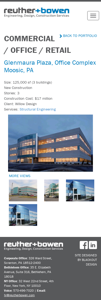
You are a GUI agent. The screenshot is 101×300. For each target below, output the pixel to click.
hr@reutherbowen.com (19, 295)
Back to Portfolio (78, 35)
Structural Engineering (38, 109)
